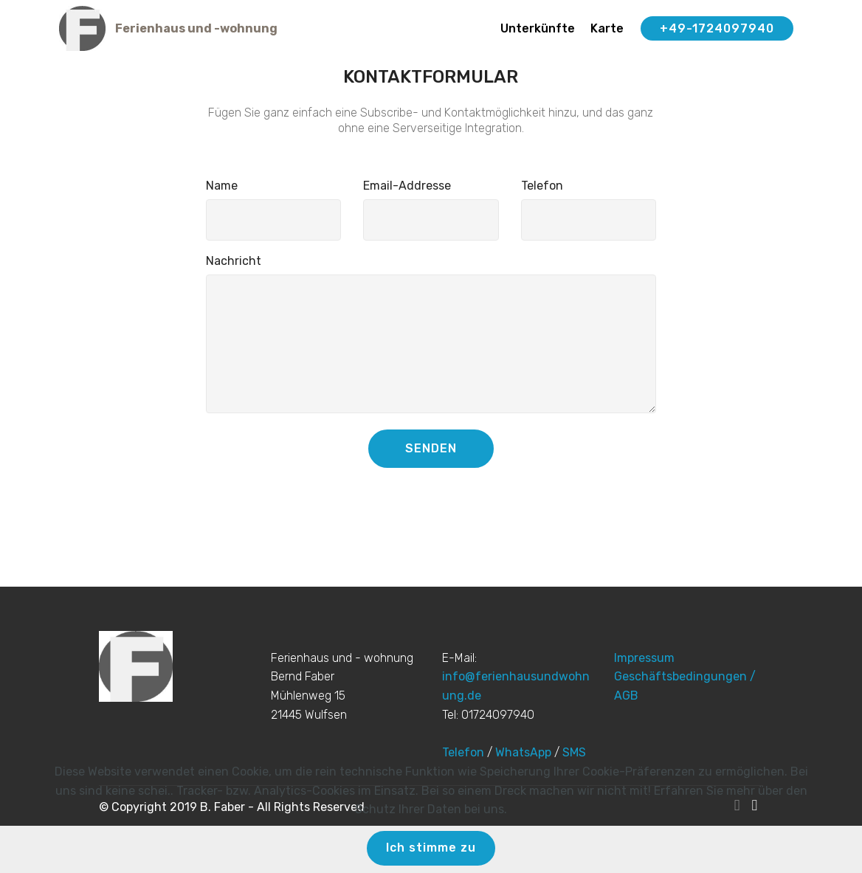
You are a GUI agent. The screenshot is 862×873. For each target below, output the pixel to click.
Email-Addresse (407, 186)
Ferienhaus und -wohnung (196, 28)
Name (222, 186)
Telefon (542, 186)
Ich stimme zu (431, 848)
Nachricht (233, 261)
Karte (607, 28)
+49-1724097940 (717, 28)
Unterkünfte (537, 28)
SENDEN (431, 448)
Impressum (644, 658)
